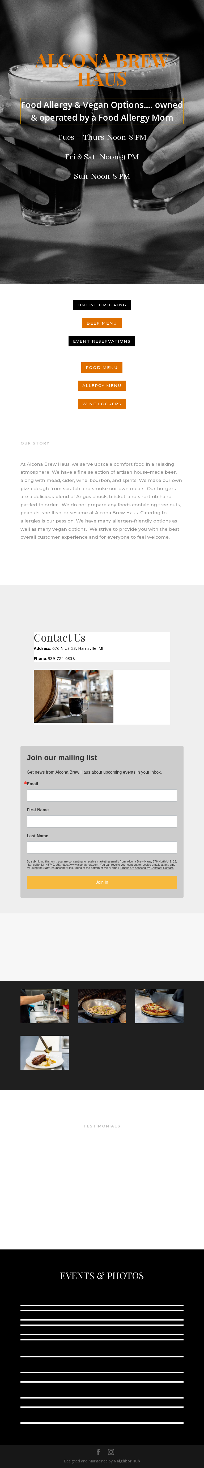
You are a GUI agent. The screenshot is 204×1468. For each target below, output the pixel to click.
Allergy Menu (102, 385)
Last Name (37, 836)
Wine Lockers (101, 403)
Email (32, 784)
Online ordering (102, 304)
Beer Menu (102, 323)
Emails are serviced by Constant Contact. (147, 867)
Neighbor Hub (127, 1460)
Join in (102, 882)
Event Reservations (102, 341)
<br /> (102, 1174)
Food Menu (102, 367)
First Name (38, 810)
